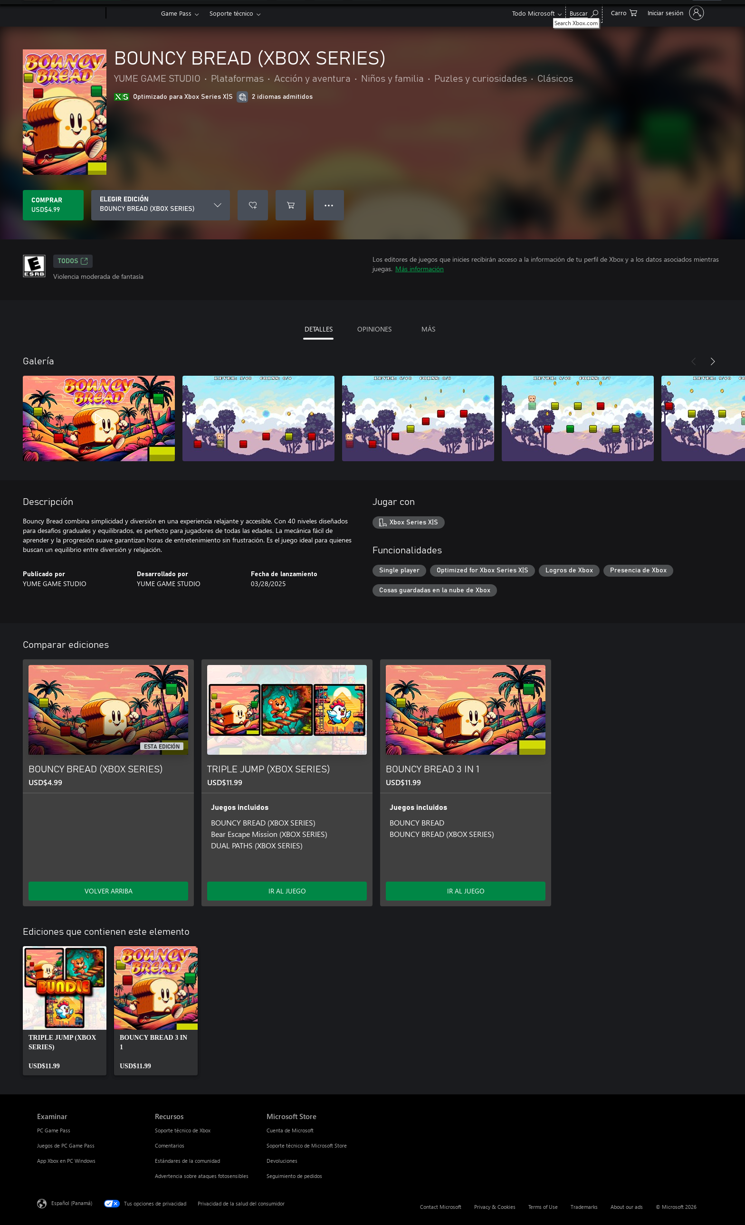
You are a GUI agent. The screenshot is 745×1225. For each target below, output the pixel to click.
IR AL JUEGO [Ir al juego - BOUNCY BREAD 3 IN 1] (466, 890)
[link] (64, 1010)
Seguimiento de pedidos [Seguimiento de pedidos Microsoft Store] (294, 1176)
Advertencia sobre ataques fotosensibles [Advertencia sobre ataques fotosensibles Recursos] (201, 1176)
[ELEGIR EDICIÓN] (160, 205)
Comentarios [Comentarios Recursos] (169, 1145)
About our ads (627, 1207)
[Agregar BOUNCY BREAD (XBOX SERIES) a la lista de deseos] (253, 205)
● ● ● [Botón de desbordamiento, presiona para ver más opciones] (329, 205)
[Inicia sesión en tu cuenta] (675, 12)
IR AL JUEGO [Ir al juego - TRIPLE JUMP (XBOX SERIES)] (287, 890)
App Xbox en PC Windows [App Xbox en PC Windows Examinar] (66, 1161)
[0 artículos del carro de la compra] (624, 12)
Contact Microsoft (440, 1207)
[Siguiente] (712, 361)
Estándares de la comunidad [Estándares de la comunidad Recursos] (187, 1161)
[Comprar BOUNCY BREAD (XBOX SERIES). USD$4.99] (53, 205)
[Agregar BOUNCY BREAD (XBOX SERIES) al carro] (291, 205)
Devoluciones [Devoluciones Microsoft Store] (282, 1161)
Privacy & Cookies (495, 1207)
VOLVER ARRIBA (109, 890)
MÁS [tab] (428, 328)
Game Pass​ (176, 13)
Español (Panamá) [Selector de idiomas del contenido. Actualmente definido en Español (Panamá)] (71, 1203)
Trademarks (584, 1207)
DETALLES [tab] (319, 328)
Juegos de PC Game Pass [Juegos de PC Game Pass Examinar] (66, 1145)
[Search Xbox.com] (583, 12)
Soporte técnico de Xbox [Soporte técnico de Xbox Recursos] (182, 1130)
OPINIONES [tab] (374, 328)
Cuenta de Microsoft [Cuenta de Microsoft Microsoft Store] (290, 1130)
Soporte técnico (231, 13)
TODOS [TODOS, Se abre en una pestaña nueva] (73, 261)
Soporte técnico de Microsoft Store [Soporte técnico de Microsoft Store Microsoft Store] (307, 1145)
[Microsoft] (69, 13)
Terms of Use (543, 1207)
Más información (419, 268)
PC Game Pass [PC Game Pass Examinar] (53, 1130)
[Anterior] (693, 361)
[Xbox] (132, 13)
